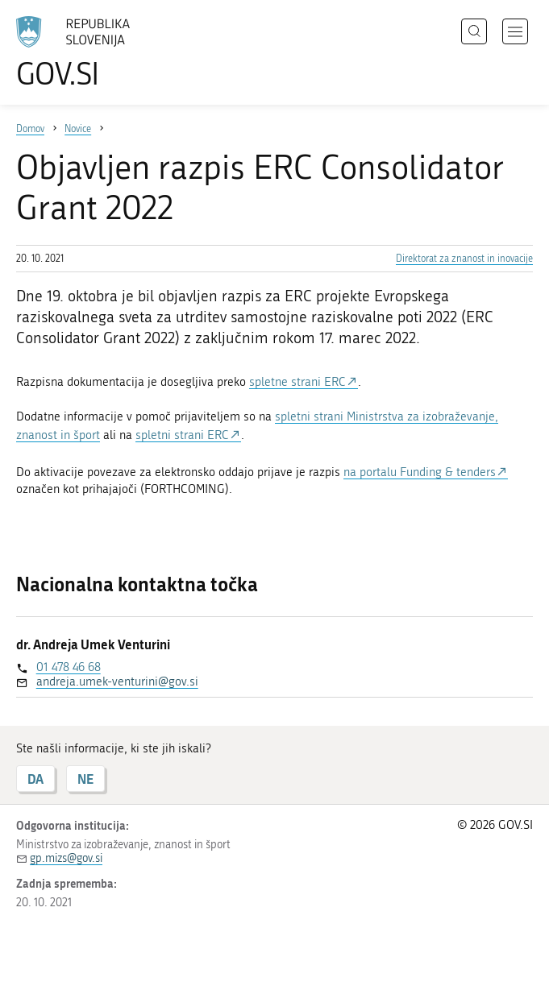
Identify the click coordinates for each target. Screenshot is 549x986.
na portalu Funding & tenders (419, 472)
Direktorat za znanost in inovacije (464, 258)
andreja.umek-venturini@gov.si (117, 681)
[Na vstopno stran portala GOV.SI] (96, 52)
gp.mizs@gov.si (66, 858)
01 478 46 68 (68, 667)
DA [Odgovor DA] (35, 778)
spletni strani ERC (182, 435)
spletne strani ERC (297, 382)
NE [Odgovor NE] (85, 778)
